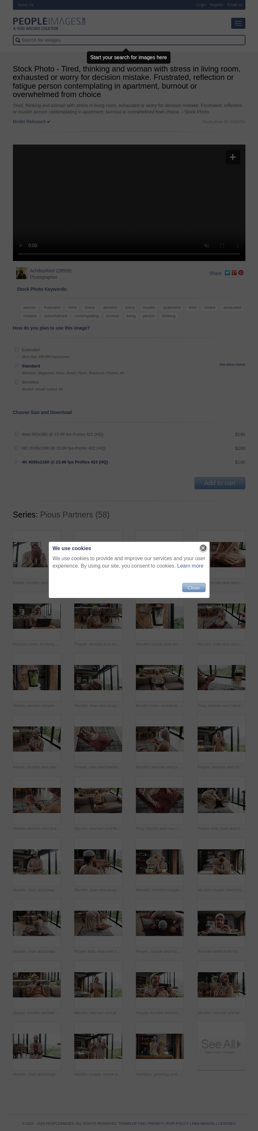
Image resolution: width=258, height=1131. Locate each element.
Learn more (190, 566)
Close (194, 587)
